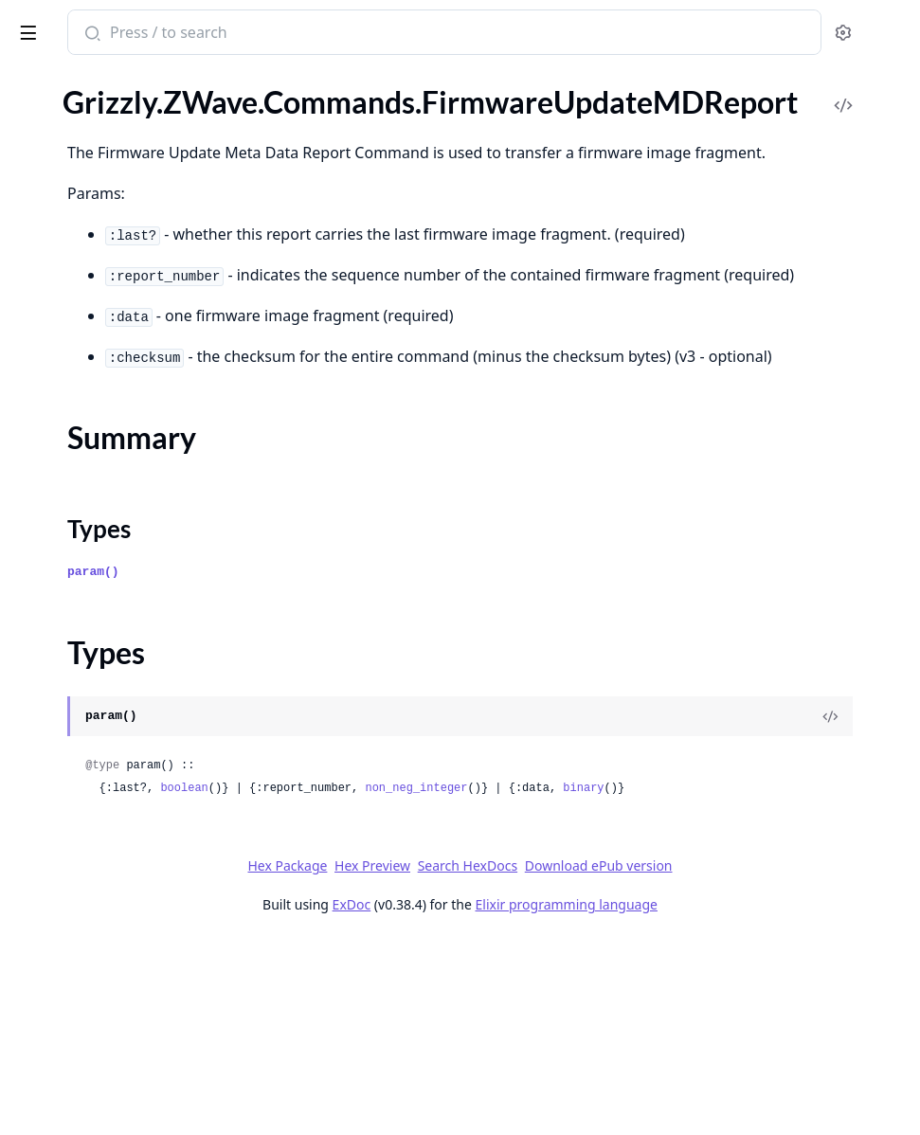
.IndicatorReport (67, 853)
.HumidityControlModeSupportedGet (134, 418)
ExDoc (494, 1099)
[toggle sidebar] (259, 29)
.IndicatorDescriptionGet (95, 776)
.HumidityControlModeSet (101, 393)
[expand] (265, 102)
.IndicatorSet (55, 879)
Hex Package (429, 1061)
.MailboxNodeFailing (81, 1083)
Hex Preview (514, 1061)
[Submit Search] (364, 34)
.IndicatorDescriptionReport (105, 802)
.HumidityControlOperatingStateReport (134, 495)
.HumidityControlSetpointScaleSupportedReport (134, 649)
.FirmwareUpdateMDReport (106, 149)
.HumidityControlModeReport (113, 367)
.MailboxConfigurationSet (98, 1058)
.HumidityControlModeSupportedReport (134, 444)
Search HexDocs (609, 1061)
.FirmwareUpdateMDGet (95, 124)
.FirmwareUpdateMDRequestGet (122, 239)
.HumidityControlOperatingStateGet (134, 469)
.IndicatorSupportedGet (91, 904)
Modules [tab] (114, 82)
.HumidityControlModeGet (102, 342)
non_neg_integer (690, 960)
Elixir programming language (709, 1099)
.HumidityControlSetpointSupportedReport (134, 725)
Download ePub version (741, 1061)
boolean (457, 960)
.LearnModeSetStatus (83, 981)
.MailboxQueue (64, 1109)
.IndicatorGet (56, 828)
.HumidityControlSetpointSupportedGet (134, 700)
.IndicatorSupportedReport (101, 930)
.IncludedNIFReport (78, 751)
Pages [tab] (34, 82)
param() (367, 744)
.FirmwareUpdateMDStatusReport (127, 290)
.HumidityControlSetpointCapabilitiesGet (134, 521)
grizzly (93, 22)
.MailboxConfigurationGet (100, 1007)
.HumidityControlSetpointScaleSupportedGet (134, 623)
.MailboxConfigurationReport (110, 1032)
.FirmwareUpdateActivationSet (115, 98)
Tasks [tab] (208, 82)
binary (379, 983)
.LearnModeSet (63, 955)
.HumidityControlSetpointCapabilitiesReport (134, 546)
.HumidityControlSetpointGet (111, 572)
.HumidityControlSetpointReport (121, 597)
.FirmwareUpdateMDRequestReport (133, 265)
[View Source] (840, 888)
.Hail (28, 316)
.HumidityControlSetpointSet (109, 674)
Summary (64, 182)
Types (52, 205)
